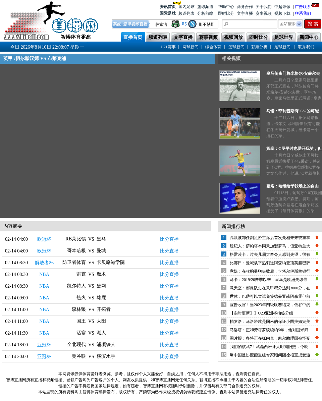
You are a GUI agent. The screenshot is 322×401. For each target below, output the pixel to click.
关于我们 (264, 6)
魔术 (101, 274)
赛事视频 (264, 13)
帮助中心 (226, 6)
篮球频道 (205, 6)
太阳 (101, 321)
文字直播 (245, 13)
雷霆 (81, 274)
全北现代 (76, 344)
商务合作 (245, 6)
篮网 (101, 285)
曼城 (101, 250)
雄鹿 (101, 297)
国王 (81, 321)
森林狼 (79, 309)
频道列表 (186, 13)
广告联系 (303, 6)
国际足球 (168, 13)
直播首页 (132, 37)
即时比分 (226, 13)
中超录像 (282, 6)
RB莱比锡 (75, 238)
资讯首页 (168, 6)
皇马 (101, 238)
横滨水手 (106, 356)
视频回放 (233, 37)
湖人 (101, 332)
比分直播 (169, 239)
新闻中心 (309, 37)
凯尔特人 (76, 285)
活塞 (81, 332)
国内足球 (186, 6)
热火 (81, 297)
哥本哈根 (76, 250)
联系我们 (303, 13)
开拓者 (104, 309)
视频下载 (282, 13)
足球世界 (283, 37)
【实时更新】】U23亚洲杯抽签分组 (261, 313)
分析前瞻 (205, 13)
